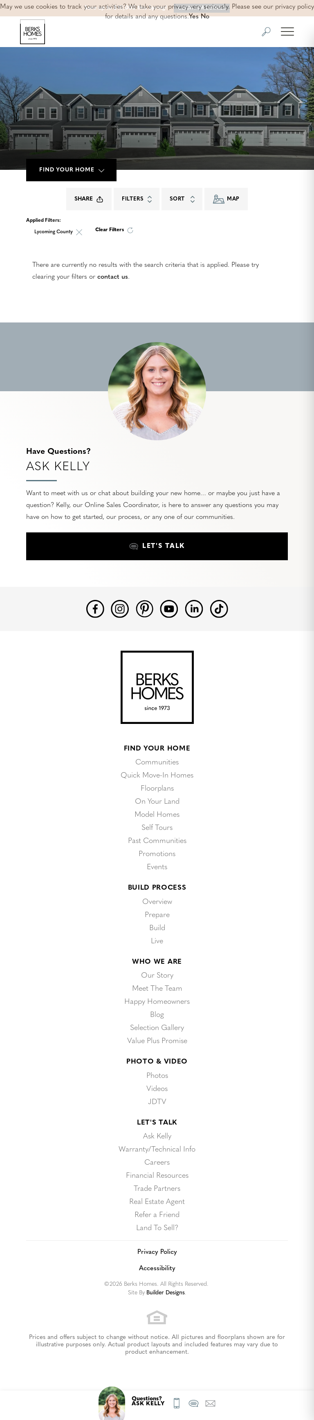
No (205, 17)
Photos (157, 1076)
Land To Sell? (157, 1228)
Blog (157, 1015)
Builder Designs (165, 1293)
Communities (157, 762)
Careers (157, 1163)
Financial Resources (157, 1176)
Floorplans (157, 789)
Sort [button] (184, 199)
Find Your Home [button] (66, 170)
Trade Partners (157, 1189)
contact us (112, 277)
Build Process (157, 887)
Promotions (157, 854)
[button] (266, 31)
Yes (194, 17)
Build (157, 928)
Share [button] (88, 199)
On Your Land (157, 802)
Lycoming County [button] (53, 232)
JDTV (157, 1102)
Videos (157, 1089)
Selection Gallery (157, 1028)
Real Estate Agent (157, 1202)
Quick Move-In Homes (157, 776)
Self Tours (157, 828)
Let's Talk (157, 1122)
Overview (157, 902)
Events (157, 867)
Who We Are (157, 961)
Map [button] (226, 199)
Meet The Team (157, 989)
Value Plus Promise (157, 1041)
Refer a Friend (157, 1215)
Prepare (157, 915)
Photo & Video (157, 1061)
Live (157, 941)
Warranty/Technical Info (157, 1150)
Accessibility (157, 1268)
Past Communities (157, 841)
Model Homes (157, 815)
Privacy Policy (157, 1252)
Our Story (157, 976)
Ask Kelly (157, 1137)
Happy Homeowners (157, 1002)
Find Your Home (157, 748)
